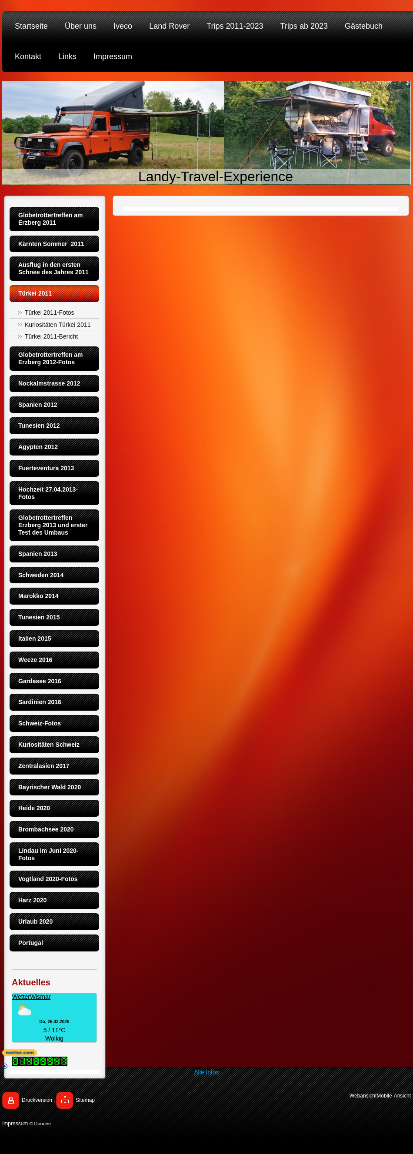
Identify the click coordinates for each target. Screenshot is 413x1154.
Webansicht (363, 1096)
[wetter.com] (206, 1052)
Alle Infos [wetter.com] (110, 1070)
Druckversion (37, 1100)
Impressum (15, 1124)
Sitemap (85, 1100)
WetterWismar (31, 996)
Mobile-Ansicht (393, 1096)
